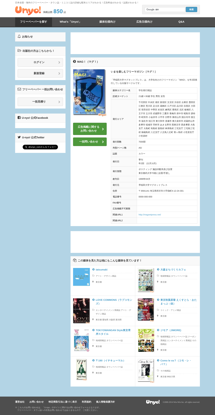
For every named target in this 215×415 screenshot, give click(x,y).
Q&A (181, 21)
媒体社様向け (107, 21)
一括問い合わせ (91, 141)
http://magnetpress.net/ (150, 214)
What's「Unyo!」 (70, 21)
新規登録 (47, 73)
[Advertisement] (135, 43)
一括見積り (46, 101)
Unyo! (28, 10)
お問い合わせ (36, 401)
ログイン (47, 62)
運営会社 (20, 401)
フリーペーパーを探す (33, 21)
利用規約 (86, 401)
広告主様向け (144, 21)
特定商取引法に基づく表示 (63, 401)
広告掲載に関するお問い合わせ (91, 129)
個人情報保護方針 (105, 401)
